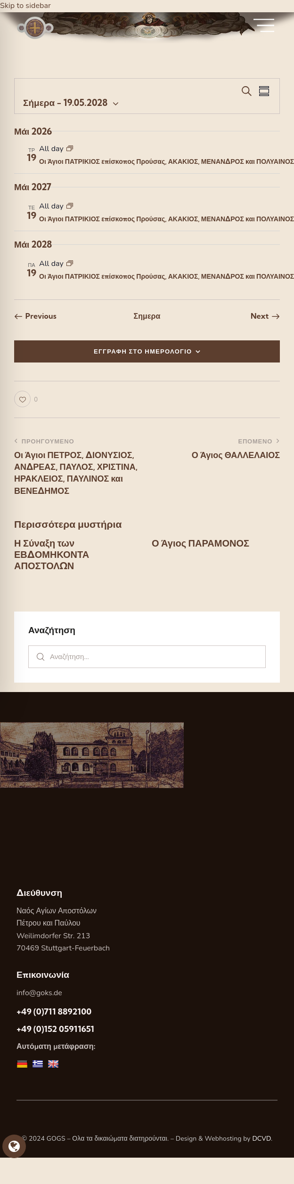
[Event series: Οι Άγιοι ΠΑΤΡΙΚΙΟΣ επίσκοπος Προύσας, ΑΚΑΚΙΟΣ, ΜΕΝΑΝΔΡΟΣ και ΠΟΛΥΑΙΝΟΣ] (69, 149)
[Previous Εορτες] (35, 316)
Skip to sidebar (25, 5)
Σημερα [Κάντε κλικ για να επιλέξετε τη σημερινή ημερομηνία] (146, 316)
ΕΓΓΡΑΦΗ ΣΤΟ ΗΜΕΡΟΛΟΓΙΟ (143, 351)
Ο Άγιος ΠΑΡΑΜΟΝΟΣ (200, 543)
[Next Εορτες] (265, 316)
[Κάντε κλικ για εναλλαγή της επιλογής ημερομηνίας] (65, 103)
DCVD (261, 1138)
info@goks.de (39, 993)
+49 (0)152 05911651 (55, 1028)
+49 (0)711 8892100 (53, 1011)
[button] (26, 399)
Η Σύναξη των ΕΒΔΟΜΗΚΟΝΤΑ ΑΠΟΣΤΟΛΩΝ (51, 555)
